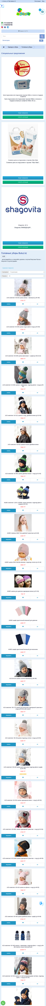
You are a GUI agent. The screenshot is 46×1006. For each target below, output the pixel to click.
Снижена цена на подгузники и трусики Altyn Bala (23, 160)
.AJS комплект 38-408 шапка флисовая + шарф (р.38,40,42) (23, 356)
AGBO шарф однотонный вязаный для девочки (23, 620)
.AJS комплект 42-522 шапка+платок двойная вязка (23, 444)
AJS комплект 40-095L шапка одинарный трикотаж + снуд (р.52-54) (23, 829)
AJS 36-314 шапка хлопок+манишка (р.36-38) (23, 678)
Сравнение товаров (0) (7, 268)
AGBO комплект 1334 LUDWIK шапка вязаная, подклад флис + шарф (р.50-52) (23, 503)
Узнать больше (23, 117)
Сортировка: (5, 272)
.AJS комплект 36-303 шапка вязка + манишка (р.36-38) (23, 297)
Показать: (4, 276)
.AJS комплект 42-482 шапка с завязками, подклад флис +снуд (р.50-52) (23, 385)
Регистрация (38, 1)
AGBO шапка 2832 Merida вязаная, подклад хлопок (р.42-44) (23, 562)
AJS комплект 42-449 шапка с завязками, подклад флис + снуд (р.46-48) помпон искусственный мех (23, 946)
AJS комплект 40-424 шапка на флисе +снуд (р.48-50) (23, 887)
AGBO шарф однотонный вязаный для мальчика (23, 649)
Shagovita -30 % (23, 225)
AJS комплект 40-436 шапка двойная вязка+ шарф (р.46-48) (23, 916)
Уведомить (8, 539)
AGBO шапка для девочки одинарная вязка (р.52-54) (23, 591)
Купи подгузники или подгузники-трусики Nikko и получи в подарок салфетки (23, 95)
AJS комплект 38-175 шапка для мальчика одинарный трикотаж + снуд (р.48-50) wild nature (23, 708)
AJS (3, 256)
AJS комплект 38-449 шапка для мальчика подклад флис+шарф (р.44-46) (23, 767)
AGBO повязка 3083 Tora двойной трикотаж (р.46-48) (23, 533)
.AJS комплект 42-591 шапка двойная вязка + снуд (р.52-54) (23, 473)
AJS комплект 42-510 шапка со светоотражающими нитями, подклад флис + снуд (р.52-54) (23, 976)
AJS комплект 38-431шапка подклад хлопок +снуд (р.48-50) (23, 738)
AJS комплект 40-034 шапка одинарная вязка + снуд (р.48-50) (23, 800)
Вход (43, 1)
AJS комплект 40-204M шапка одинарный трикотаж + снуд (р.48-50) (23, 858)
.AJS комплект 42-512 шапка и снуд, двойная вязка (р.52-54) (23, 415)
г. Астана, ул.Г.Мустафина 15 (9, 1)
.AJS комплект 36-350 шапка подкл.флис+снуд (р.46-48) (23, 327)
